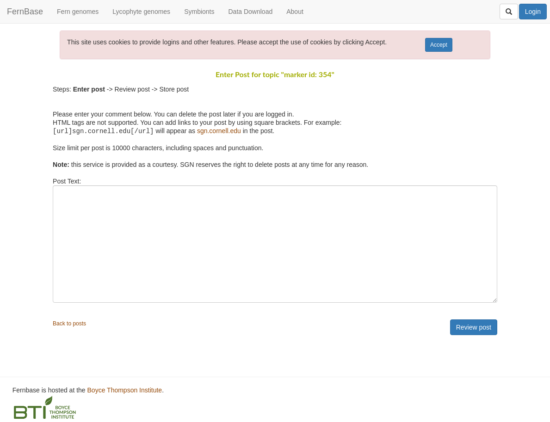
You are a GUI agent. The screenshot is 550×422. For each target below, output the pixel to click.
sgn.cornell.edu (219, 131)
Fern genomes (78, 11)
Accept (438, 45)
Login (533, 11)
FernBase (25, 11)
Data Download (250, 11)
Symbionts (199, 11)
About (294, 11)
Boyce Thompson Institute (124, 389)
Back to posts (69, 323)
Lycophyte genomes (141, 11)
